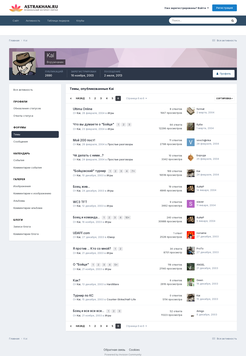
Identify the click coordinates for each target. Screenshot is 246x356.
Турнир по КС (83, 292)
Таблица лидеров (58, 20)
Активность (33, 20)
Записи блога (22, 226)
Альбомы (19, 200)
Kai (79, 113)
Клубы (80, 20)
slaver (200, 200)
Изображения (22, 186)
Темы (16, 134)
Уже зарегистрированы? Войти (186, 8)
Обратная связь (114, 345)
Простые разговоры (120, 143)
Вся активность (23, 89)
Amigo (200, 307)
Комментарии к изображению (32, 193)
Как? (76, 277)
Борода (201, 154)
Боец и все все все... (89, 307)
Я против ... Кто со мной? (92, 246)
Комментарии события (27, 167)
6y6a (200, 124)
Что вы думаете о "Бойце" (94, 124)
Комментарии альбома (27, 207)
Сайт (16, 20)
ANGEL (201, 261)
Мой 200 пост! (84, 140)
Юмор (111, 234)
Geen (200, 276)
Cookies (134, 345)
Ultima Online (82, 109)
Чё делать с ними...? (88, 155)
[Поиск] (186, 20)
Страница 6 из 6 (136, 98)
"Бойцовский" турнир (90, 170)
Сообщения (20, 141)
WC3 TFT (80, 200)
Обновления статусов (27, 108)
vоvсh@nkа (204, 139)
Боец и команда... (86, 216)
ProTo (200, 246)
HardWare (113, 280)
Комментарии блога (26, 233)
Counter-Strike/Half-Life (121, 296)
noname (201, 230)
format (200, 108)
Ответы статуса (23, 115)
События (18, 160)
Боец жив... (81, 185)
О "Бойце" (81, 261)
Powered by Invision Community (123, 350)
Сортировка (224, 98)
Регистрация (224, 7)
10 (128, 215)
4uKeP (200, 185)
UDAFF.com (81, 231)
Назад (80, 98)
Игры (111, 113)
